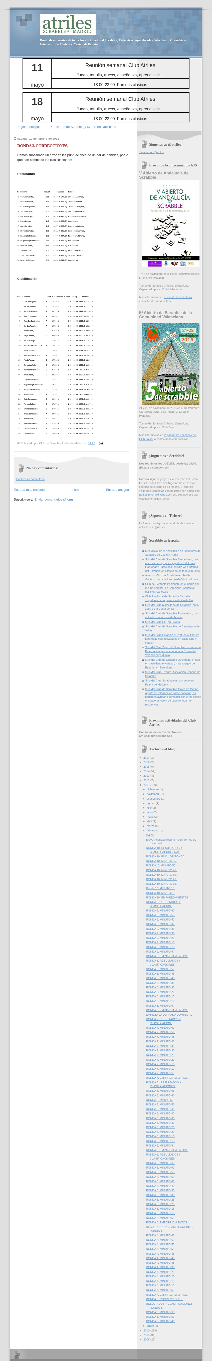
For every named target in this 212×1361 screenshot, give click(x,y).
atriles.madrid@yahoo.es (155, 494)
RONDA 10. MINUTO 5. (160, 892)
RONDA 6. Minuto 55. (159, 1099)
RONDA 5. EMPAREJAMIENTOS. (167, 1222)
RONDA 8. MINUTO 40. (160, 978)
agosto (151, 803)
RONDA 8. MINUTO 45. (160, 973)
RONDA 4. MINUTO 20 (160, 1276)
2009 (146, 1334)
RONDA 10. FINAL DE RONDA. (165, 856)
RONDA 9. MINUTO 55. (160, 915)
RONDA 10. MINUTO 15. (161, 883)
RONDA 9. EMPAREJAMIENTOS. (167, 956)
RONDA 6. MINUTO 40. (160, 1113)
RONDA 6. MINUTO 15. (160, 1136)
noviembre (153, 793)
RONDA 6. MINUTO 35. (160, 1118)
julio (149, 807)
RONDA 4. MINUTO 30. (160, 1267)
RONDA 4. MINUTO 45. (160, 1253)
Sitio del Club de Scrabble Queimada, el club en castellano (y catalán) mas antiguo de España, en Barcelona (172, 663)
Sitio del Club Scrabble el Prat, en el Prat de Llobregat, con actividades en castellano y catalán (172, 638)
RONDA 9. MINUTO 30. (160, 933)
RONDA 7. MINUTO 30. (160, 1050)
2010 (146, 1330)
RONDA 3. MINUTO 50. (160, 1316)
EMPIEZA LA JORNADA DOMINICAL (169, 1014)
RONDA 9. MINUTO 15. (160, 942)
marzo (151, 825)
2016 (146, 762)
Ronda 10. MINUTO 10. (160, 888)
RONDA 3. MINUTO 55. (160, 1312)
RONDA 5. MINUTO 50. (160, 1176)
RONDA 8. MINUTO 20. (160, 991)
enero (150, 1325)
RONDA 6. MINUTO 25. (160, 1127)
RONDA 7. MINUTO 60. (160, 1027)
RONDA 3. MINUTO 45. (160, 1321)
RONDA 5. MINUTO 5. (160, 1217)
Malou (150, 834)
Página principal (28, 127)
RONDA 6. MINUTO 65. (160, 1090)
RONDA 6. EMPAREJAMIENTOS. (167, 1150)
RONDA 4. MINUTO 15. (160, 1280)
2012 (146, 780)
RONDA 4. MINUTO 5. (160, 1289)
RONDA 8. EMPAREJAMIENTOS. (167, 1010)
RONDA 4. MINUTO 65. (160, 1235)
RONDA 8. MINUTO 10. (160, 1000)
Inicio (75, 490)
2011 (146, 784)
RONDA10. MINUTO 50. (161, 865)
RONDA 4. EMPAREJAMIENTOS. (167, 1294)
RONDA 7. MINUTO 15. (160, 1064)
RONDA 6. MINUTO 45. (160, 1108)
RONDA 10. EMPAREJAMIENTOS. (167, 897)
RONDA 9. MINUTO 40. (160, 924)
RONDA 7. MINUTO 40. (160, 1041)
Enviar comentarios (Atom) (53, 499)
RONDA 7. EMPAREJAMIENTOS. (167, 1077)
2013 (146, 775)
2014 (146, 771)
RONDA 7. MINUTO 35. (160, 1045)
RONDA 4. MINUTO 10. (160, 1285)
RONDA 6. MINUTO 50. (160, 1104)
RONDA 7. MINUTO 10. (160, 1068)
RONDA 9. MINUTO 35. (160, 928)
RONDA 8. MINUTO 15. (160, 996)
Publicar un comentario (30, 479)
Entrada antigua (117, 490)
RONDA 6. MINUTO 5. (160, 1145)
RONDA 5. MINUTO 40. (160, 1185)
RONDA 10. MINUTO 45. (161, 870)
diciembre (153, 789)
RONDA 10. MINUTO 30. (161, 874)
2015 (146, 766)
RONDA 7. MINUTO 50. (160, 1032)
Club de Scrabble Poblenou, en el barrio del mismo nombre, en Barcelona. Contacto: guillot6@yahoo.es (172, 587)
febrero (151, 830)
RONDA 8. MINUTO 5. (160, 1005)
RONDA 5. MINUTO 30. (160, 1195)
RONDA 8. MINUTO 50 (160, 969)
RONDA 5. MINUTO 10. (160, 1213)
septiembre (154, 798)
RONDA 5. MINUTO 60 (160, 1167)
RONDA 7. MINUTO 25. (160, 1054)
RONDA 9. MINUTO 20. (160, 937)
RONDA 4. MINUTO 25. (160, 1271)
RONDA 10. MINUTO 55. (161, 860)
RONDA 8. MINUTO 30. (160, 987)
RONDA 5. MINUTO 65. (160, 1163)
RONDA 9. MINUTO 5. (160, 951)
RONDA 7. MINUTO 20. (160, 1059)
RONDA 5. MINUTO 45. (160, 1181)
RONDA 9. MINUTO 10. (160, 947)
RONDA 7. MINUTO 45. (160, 1036)
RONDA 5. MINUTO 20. (160, 1204)
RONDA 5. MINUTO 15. (160, 1208)
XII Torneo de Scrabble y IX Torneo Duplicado (83, 127)
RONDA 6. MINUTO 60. (160, 1095)
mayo (150, 816)
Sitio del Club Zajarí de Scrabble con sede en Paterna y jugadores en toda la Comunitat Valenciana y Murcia (173, 651)
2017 (146, 757)
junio (150, 812)
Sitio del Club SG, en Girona (162, 621)
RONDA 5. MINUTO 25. (160, 1199)
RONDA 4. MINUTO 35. (160, 1262)
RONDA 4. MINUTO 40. (160, 1258)
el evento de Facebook (178, 297)
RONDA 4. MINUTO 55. (160, 1244)
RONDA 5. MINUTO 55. (160, 1172)
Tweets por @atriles (151, 152)
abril (150, 821)
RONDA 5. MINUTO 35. (160, 1190)
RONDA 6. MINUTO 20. (160, 1131)
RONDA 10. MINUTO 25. (161, 879)
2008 (146, 1339)
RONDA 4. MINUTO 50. (160, 1248)
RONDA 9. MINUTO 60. (160, 910)
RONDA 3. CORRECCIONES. (42, 145)
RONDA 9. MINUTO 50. (160, 919)
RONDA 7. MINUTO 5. (160, 1073)
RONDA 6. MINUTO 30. (160, 1122)
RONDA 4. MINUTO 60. (160, 1239)
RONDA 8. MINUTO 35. (160, 982)
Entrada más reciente (29, 490)
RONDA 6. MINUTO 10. (160, 1141)
